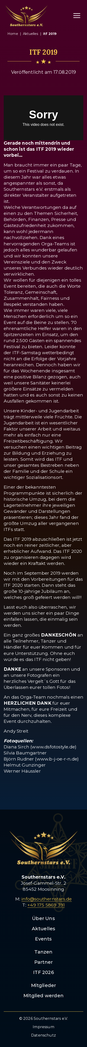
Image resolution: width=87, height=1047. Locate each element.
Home (12, 34)
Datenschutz (43, 1035)
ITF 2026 (43, 972)
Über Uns (43, 918)
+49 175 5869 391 (46, 905)
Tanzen (43, 952)
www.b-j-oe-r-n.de (57, 759)
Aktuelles (43, 928)
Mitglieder (43, 985)
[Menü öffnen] (76, 15)
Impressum (43, 1027)
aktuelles (30, 34)
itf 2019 (50, 34)
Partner (43, 962)
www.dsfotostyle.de (53, 747)
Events (43, 939)
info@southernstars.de (46, 899)
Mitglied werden (43, 995)
